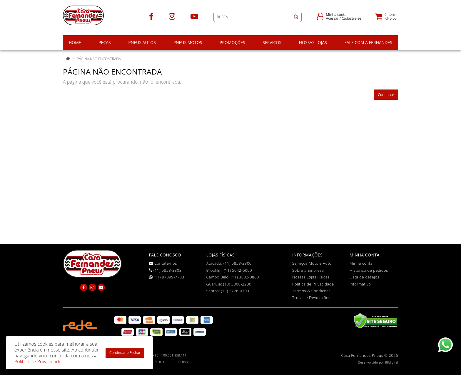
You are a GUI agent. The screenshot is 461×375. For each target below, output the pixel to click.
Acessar (332, 18)
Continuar (386, 94)
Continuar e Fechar (125, 352)
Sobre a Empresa (308, 270)
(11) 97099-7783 (166, 277)
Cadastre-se (351, 18)
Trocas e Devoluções (311, 297)
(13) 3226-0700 (235, 290)
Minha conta (361, 263)
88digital (391, 362)
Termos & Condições (311, 290)
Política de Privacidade (313, 284)
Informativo (360, 284)
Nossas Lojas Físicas (311, 277)
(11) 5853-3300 (237, 263)
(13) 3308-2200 (237, 284)
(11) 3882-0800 (245, 277)
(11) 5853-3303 (165, 270)
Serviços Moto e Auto (312, 263)
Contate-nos (163, 263)
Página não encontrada (99, 58)
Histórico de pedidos (369, 270)
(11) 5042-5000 (238, 270)
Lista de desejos (364, 277)
